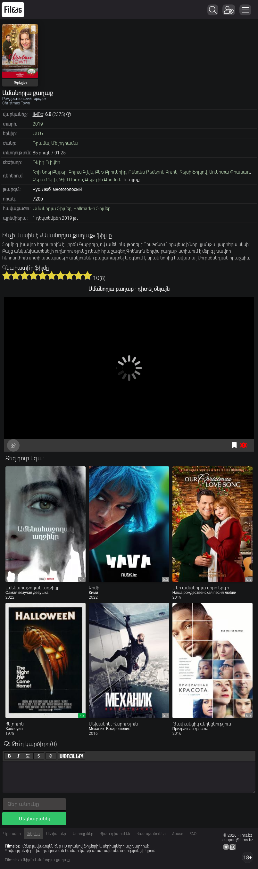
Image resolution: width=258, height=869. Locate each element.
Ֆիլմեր (33, 834)
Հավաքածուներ (151, 834)
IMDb (38, 114)
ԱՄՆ (38, 133)
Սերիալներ (56, 834)
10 (87, 275)
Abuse (177, 834)
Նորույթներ (82, 834)
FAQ (192, 834)
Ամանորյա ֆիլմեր (52, 208)
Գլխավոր (12, 834)
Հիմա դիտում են (115, 834)
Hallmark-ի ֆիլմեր (92, 208)
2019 (38, 124)
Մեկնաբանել (34, 818)
